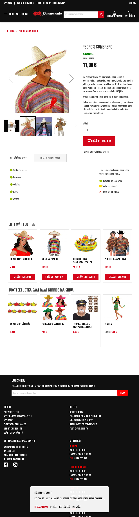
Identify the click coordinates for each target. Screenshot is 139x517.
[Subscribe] (122, 393)
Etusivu (11, 31)
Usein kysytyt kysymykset (83, 424)
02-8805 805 (9, 451)
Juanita (108, 324)
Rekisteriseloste (13, 428)
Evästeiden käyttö (13, 433)
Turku (73, 467)
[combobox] (84, 14)
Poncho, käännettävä (115, 259)
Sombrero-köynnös (20, 324)
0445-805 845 (80, 479)
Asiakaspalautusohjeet (81, 420)
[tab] (19, 158)
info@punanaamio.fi (14, 459)
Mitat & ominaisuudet (50, 157)
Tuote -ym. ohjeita (79, 428)
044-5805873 (20, 455)
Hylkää (53, 506)
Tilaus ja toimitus (24, 3)
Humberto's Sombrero (21, 259)
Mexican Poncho (50, 259)
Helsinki (74, 446)
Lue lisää (76, 506)
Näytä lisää (64, 506)
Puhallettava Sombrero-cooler (82, 260)
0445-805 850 (80, 458)
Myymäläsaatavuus (19, 157)
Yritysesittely (11, 412)
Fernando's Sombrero (53, 324)
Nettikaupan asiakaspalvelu (18, 416)
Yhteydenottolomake (15, 424)
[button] (132, 3)
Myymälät (8, 3)
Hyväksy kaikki (41, 506)
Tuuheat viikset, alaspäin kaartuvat (83, 325)
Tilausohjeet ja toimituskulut (85, 416)
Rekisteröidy (76, 412)
